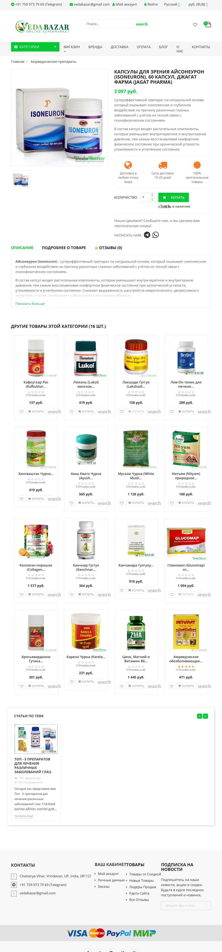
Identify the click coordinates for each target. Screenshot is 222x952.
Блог (163, 46)
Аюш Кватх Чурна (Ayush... (86, 475)
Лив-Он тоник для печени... (185, 384)
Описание (22, 248)
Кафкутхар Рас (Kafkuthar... (36, 384)
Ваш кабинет (110, 864)
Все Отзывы (139, 900)
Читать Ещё (23, 816)
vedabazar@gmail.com (90, 4)
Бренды (95, 46)
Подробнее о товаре (64, 248)
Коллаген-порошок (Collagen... (36, 567)
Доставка (119, 46)
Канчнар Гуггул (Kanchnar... (86, 567)
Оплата (144, 46)
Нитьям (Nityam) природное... (186, 475)
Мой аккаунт (108, 874)
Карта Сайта (139, 894)
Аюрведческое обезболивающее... (186, 658)
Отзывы (108, 248)
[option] (20, 179)
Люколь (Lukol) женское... (86, 384)
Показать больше (30, 303)
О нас (179, 48)
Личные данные (111, 880)
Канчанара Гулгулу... (136, 565)
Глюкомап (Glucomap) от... (186, 567)
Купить (174, 197)
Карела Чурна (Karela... (86, 656)
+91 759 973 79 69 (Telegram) (36, 4)
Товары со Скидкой (145, 874)
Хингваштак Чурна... (36, 473)
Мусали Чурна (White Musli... (136, 475)
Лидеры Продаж (142, 887)
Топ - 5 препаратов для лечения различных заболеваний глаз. (33, 765)
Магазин (72, 46)
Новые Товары (141, 881)
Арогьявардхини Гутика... (35, 658)
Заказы (103, 887)
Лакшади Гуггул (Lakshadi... (136, 384)
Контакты (201, 46)
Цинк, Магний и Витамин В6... (136, 658)
